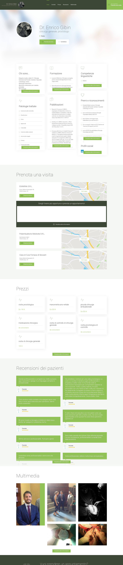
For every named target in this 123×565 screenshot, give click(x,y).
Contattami (72, 42)
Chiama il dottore (26, 196)
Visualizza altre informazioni (61, 145)
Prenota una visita (57, 42)
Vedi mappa (84, 191)
